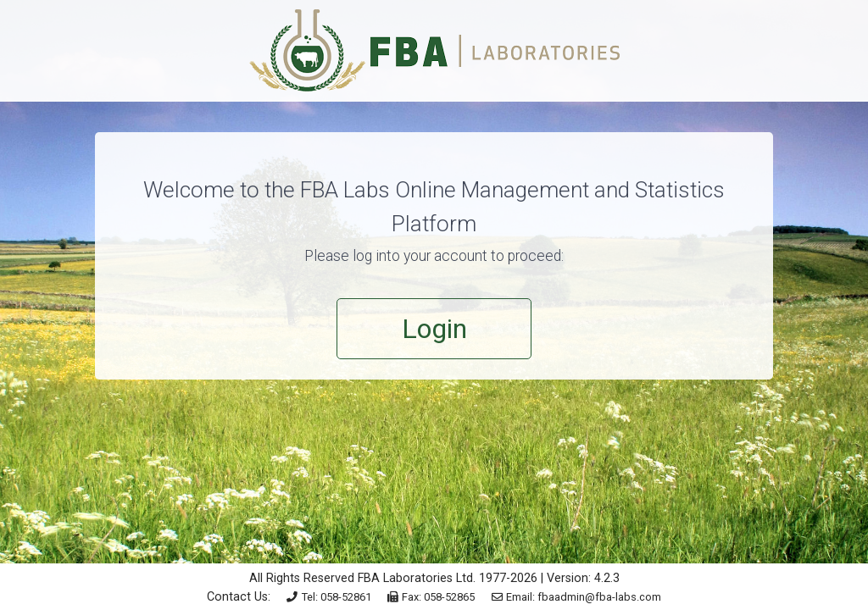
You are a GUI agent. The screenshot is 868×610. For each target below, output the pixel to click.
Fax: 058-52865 (431, 597)
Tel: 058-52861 (329, 597)
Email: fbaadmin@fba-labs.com (577, 597)
